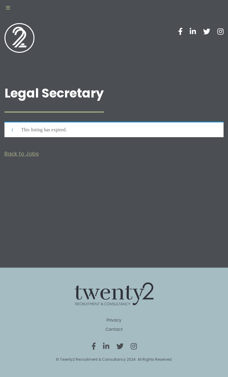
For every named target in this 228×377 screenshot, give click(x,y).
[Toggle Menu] (8, 8)
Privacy (114, 320)
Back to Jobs (21, 153)
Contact (114, 329)
